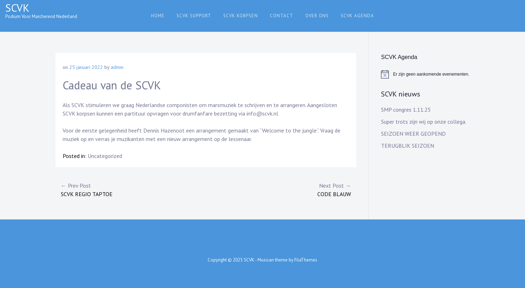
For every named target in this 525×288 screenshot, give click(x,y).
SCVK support (194, 16)
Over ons (317, 16)
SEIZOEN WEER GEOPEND (413, 133)
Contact (281, 16)
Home (158, 16)
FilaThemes (305, 260)
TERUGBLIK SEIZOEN (407, 145)
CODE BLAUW (278, 189)
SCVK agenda (357, 16)
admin (117, 67)
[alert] (425, 74)
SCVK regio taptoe (133, 189)
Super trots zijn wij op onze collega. (423, 121)
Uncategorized (105, 155)
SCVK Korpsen (240, 16)
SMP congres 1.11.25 (406, 109)
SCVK (17, 7)
